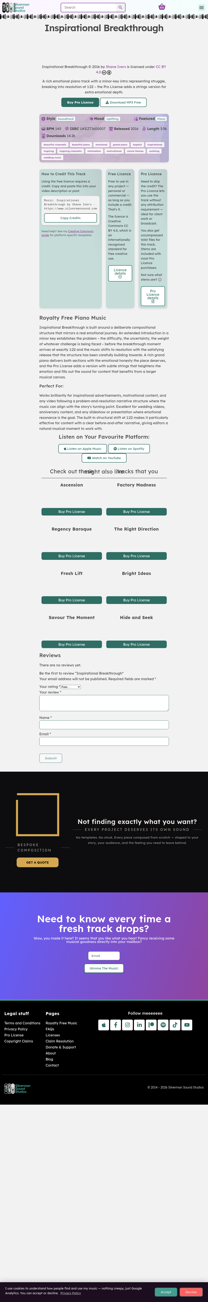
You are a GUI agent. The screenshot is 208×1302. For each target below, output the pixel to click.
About (51, 1053)
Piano (161, 119)
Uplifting (112, 119)
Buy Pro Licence (80, 102)
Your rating (49, 686)
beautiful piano (81, 144)
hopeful (137, 144)
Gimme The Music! (104, 968)
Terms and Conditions (22, 1023)
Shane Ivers (116, 67)
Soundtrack (66, 119)
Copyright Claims (18, 1041)
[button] (201, 7)
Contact (52, 1065)
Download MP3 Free (123, 102)
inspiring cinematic (70, 151)
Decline (191, 1292)
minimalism (94, 151)
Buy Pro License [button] (71, 512)
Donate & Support (61, 1047)
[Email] (104, 955)
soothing (154, 151)
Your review (50, 692)
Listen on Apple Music (82, 449)
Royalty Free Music (61, 1023)
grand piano (120, 144)
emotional (101, 144)
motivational (113, 151)
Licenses (53, 1035)
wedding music (52, 157)
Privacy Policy (16, 1029)
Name (45, 717)
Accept (166, 1292)
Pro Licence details (152, 296)
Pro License (14, 1035)
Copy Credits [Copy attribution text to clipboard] (70, 218)
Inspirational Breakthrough (64, 67)
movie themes (135, 151)
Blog (49, 1059)
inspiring (49, 151)
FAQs (50, 1029)
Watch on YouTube (104, 458)
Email (45, 734)
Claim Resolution (60, 1041)
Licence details (120, 273)
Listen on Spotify (128, 449)
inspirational (154, 144)
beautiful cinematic (55, 144)
